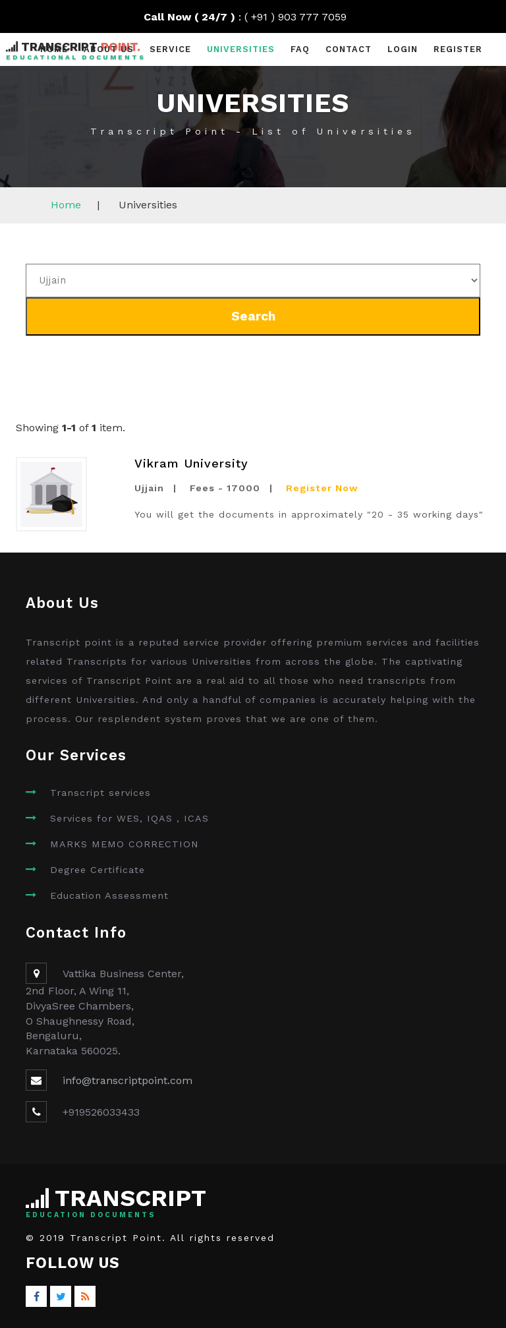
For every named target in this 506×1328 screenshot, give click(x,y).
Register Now (322, 488)
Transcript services (100, 792)
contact (348, 49)
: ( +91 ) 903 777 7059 (253, 17)
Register (458, 49)
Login (402, 49)
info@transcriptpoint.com (127, 1080)
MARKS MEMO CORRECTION (124, 844)
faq (300, 49)
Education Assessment (109, 895)
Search (253, 316)
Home (54, 49)
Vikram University (191, 463)
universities (241, 49)
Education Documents (91, 1215)
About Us (109, 49)
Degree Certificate (97, 869)
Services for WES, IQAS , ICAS (129, 818)
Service (170, 49)
